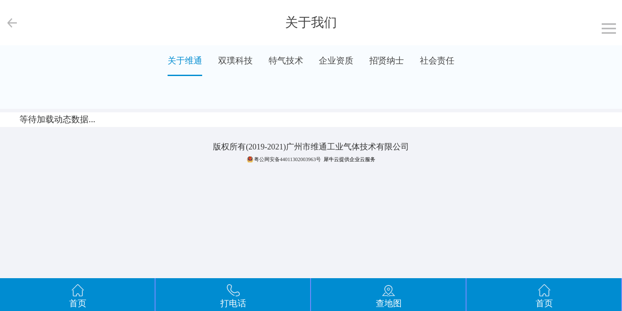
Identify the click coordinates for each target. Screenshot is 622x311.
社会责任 (437, 60)
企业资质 (336, 60)
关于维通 (185, 60)
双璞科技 (235, 60)
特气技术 (286, 60)
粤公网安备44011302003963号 (287, 159)
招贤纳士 (386, 60)
